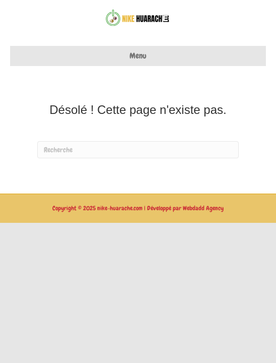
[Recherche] (138, 149)
